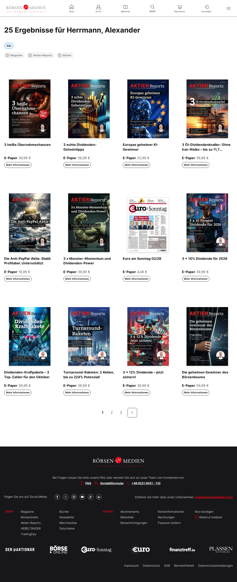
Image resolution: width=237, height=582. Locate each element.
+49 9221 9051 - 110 (146, 483)
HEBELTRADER (31, 528)
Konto (108, 511)
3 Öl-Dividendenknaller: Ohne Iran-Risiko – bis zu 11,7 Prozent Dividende (206, 149)
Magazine (13, 55)
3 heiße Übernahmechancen (27, 145)
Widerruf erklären (208, 517)
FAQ (88, 483)
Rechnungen (166, 517)
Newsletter (66, 517)
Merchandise (68, 523)
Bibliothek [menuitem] (125, 8)
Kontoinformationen (171, 511)
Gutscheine (67, 528)
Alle (8, 45)
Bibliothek (127, 517)
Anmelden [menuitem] (206, 8)
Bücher (64, 55)
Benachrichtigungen (133, 523)
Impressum (131, 565)
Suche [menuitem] (152, 8)
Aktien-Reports (40, 55)
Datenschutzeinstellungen (215, 565)
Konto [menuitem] (98, 8)
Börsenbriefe (29, 517)
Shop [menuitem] (71, 8)
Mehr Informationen (18, 164)
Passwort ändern (169, 523)
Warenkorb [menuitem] (179, 8)
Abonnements (129, 511)
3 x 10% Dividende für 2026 (204, 258)
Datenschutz (151, 565)
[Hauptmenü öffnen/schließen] (228, 8)
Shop (9, 511)
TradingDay (28, 534)
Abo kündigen (204, 511)
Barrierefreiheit (184, 565)
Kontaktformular (112, 483)
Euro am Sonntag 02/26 (142, 258)
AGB (167, 565)
